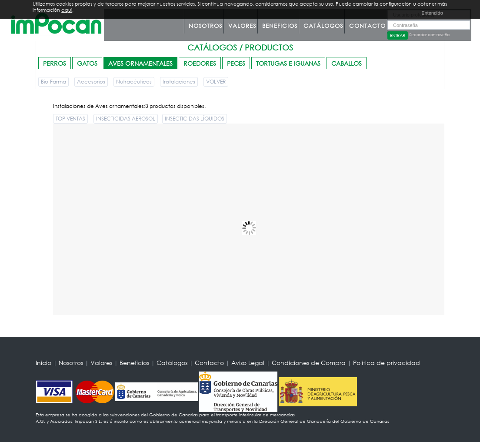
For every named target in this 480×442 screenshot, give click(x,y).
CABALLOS (346, 63)
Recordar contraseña (429, 34)
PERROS (54, 63)
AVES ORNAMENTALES (140, 63)
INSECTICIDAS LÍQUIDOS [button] (194, 118)
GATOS (87, 63)
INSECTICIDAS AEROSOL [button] (125, 118)
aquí (66, 10)
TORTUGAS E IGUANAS (288, 63)
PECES (236, 63)
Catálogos (323, 26)
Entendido (432, 12)
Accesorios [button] (91, 81)
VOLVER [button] (216, 81)
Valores (242, 26)
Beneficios (279, 26)
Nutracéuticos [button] (134, 81)
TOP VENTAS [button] (70, 118)
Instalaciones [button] (179, 81)
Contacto (367, 26)
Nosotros (205, 26)
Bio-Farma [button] (53, 81)
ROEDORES (199, 63)
